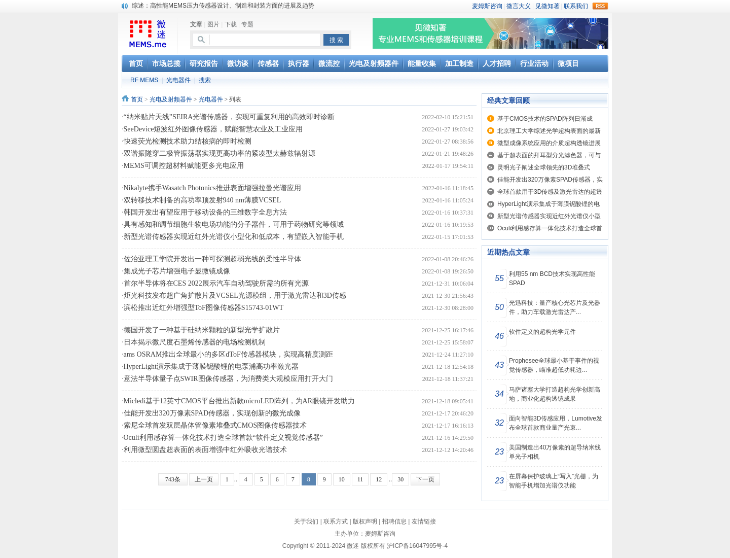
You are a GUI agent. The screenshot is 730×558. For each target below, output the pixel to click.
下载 (231, 24)
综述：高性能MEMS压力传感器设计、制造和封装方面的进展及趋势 (223, 5)
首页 (137, 99)
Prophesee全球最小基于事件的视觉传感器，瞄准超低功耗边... (554, 365)
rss (600, 6)
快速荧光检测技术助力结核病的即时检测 (187, 141)
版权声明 (365, 521)
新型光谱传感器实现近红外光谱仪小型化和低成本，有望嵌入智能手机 (234, 236)
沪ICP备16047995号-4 (417, 545)
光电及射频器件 (171, 99)
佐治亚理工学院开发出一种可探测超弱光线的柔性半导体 (212, 259)
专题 (247, 24)
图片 (213, 24)
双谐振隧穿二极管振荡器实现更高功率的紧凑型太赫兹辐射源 (219, 153)
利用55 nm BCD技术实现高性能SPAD (552, 278)
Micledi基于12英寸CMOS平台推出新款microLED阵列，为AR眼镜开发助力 (239, 401)
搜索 (205, 80)
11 (360, 479)
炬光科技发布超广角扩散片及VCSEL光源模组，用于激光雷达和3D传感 (235, 295)
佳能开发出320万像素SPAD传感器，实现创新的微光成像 (212, 413)
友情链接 (424, 521)
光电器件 (178, 80)
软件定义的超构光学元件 (542, 331)
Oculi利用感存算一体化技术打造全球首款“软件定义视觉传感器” (223, 437)
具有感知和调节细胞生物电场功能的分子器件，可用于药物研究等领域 (234, 224)
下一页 (425, 479)
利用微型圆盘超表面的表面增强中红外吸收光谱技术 (205, 450)
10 (342, 479)
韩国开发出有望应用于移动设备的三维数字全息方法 (205, 212)
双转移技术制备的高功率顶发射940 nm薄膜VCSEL (202, 200)
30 (400, 479)
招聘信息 (394, 521)
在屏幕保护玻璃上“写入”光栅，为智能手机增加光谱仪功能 (553, 481)
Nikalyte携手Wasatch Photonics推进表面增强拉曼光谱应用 (212, 188)
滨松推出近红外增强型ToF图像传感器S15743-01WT (204, 307)
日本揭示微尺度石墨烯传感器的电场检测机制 (195, 342)
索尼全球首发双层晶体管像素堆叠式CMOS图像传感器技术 (215, 425)
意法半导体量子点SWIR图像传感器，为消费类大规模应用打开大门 (228, 378)
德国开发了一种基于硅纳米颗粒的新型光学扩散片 (202, 330)
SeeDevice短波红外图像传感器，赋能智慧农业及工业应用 (213, 129)
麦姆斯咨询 (380, 533)
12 (379, 479)
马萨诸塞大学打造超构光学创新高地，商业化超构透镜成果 (554, 394)
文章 (196, 24)
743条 (172, 479)
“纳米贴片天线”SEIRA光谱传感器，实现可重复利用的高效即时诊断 (229, 117)
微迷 (353, 545)
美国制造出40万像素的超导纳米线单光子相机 (555, 452)
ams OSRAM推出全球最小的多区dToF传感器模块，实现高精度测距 (228, 354)
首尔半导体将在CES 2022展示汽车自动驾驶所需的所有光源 (216, 283)
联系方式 (335, 521)
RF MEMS (144, 80)
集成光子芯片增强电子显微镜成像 (177, 271)
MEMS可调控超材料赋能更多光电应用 (184, 165)
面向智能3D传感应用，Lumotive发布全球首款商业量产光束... (555, 423)
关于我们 (306, 521)
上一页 (204, 479)
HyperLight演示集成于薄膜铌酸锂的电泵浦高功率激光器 (211, 366)
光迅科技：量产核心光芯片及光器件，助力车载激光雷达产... (554, 307)
